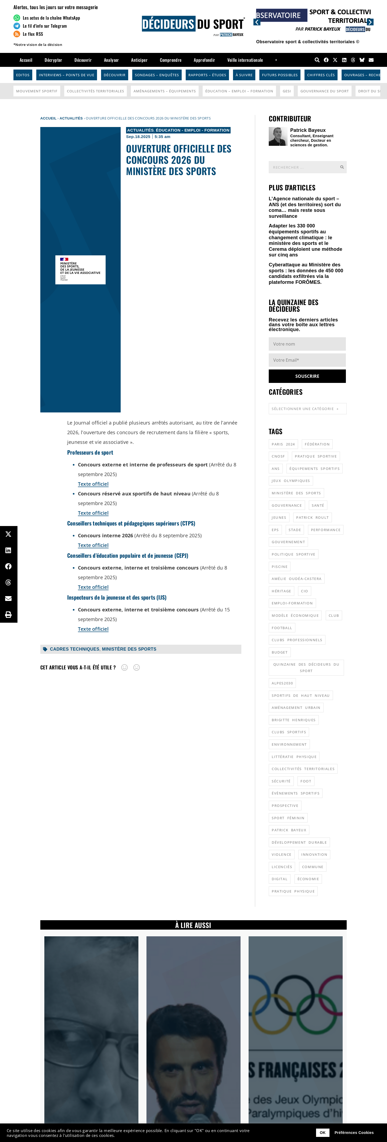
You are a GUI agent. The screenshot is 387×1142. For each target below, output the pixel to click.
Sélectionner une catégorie (305, 408)
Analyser (111, 60)
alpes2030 (282, 683)
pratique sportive (316, 456)
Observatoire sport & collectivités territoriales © (307, 41)
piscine (280, 566)
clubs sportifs (289, 732)
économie (308, 878)
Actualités (71, 118)
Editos (23, 74)
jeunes (279, 517)
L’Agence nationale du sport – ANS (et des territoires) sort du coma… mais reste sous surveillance (305, 207)
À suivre (244, 74)
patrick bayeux (289, 830)
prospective (285, 805)
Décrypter (53, 60)
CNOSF (278, 456)
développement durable (299, 842)
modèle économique (295, 615)
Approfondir (204, 60)
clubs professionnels (297, 639)
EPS (275, 529)
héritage (281, 591)
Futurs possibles (280, 74)
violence (282, 854)
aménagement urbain (296, 707)
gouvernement (288, 541)
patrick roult (312, 517)
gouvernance (287, 505)
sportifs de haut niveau (301, 695)
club (334, 615)
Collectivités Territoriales (95, 91)
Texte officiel (93, 484)
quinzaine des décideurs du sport (306, 667)
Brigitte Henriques (294, 719)
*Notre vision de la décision (37, 44)
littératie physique (294, 756)
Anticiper (139, 60)
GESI (287, 91)
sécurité (281, 781)
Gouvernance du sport (324, 91)
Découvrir (83, 60)
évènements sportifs (296, 793)
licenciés (282, 866)
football (282, 627)
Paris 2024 (283, 444)
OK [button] (323, 1132)
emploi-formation (292, 603)
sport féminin (288, 817)
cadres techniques (74, 649)
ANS (276, 468)
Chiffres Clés (321, 74)
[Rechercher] (341, 167)
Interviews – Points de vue (66, 74)
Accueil (26, 60)
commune (313, 866)
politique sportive (294, 554)
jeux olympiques (291, 480)
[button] (256, 22)
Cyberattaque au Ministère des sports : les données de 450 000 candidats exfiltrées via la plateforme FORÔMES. (306, 273)
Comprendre (171, 60)
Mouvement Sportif (37, 91)
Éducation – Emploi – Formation (239, 91)
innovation (314, 854)
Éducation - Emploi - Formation (193, 130)
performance (326, 529)
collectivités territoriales (303, 768)
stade (295, 529)
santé (318, 505)
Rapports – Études (207, 74)
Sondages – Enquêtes (157, 74)
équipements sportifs (314, 468)
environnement (289, 744)
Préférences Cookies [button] (354, 1132)
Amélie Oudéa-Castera (297, 578)
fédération (317, 444)
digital (280, 878)
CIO (304, 591)
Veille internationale (245, 60)
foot (305, 781)
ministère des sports (129, 649)
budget (280, 652)
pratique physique (293, 891)
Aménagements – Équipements (165, 91)
